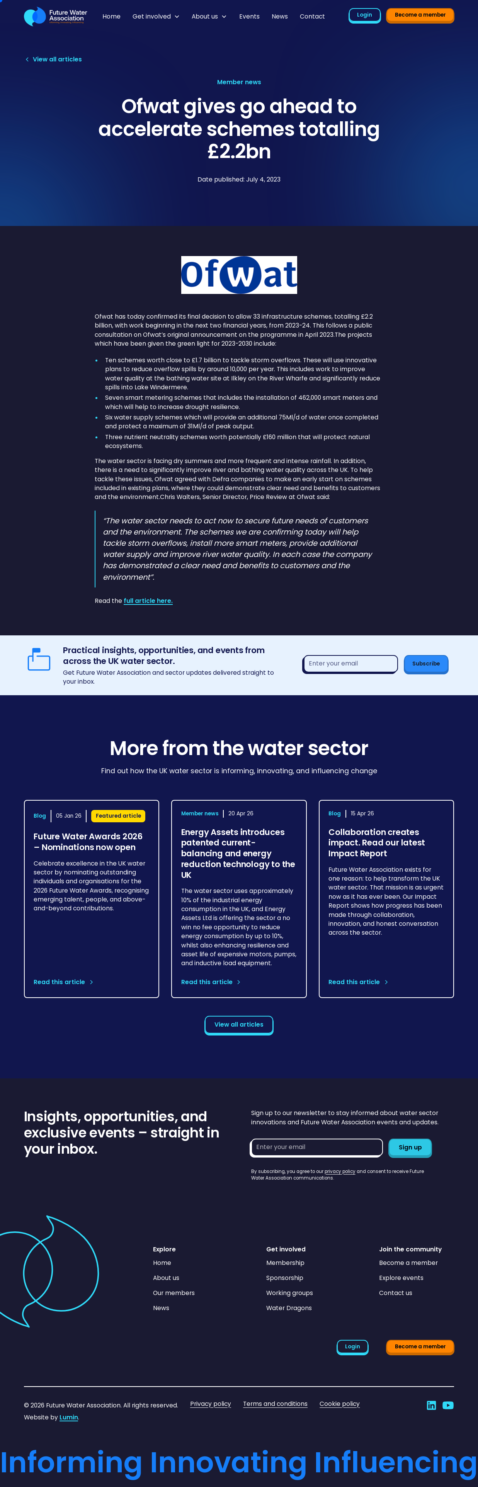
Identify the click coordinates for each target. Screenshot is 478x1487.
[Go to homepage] (55, 17)
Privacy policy (210, 1404)
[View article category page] (239, 82)
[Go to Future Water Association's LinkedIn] (431, 1405)
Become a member (420, 15)
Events (249, 16)
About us (166, 1278)
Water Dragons (289, 1308)
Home (111, 16)
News (280, 16)
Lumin (69, 1417)
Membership (285, 1263)
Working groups (289, 1293)
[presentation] (310, 1197)
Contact (312, 16)
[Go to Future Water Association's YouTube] (448, 1405)
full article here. (148, 601)
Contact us (395, 1293)
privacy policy (340, 1171)
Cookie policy (340, 1404)
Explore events (401, 1278)
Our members (174, 1293)
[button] (155, 16)
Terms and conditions (275, 1404)
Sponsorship (284, 1278)
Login (364, 15)
